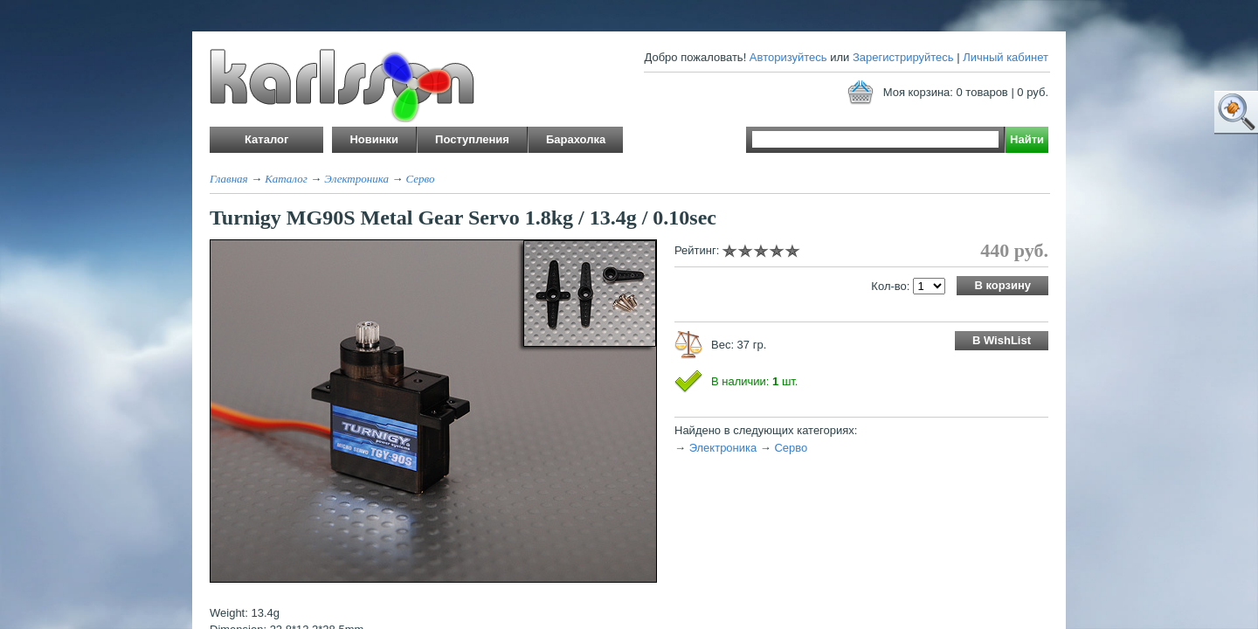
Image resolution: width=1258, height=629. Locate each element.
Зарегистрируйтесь (903, 57)
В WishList (1001, 340)
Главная (229, 178)
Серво (419, 178)
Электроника (356, 178)
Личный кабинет (1005, 57)
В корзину (1002, 285)
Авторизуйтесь (788, 57)
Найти (1027, 139)
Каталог (286, 178)
